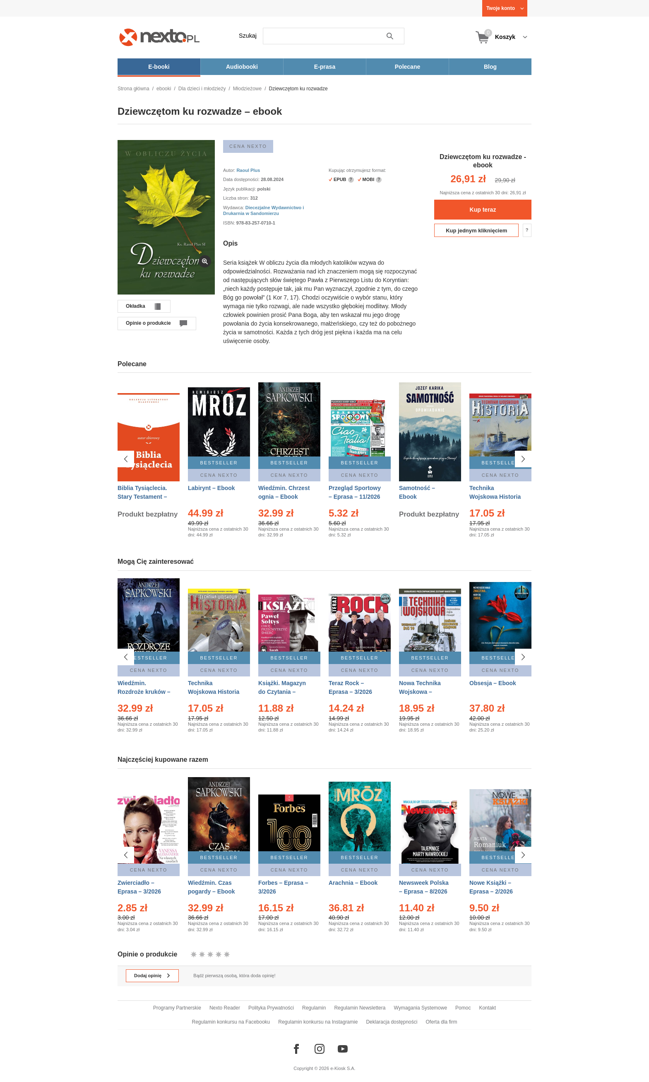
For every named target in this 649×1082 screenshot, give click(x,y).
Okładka (135, 306)
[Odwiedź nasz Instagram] (319, 1048)
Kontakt (487, 1008)
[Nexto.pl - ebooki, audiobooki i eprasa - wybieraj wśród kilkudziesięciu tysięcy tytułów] (160, 37)
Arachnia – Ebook (353, 882)
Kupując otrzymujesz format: (357, 170)
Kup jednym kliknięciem (476, 230)
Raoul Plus (248, 170)
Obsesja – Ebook (492, 683)
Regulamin (314, 1008)
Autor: (229, 170)
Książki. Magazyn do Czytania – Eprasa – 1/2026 (282, 692)
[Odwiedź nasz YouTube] (342, 1048)
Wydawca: (234, 207)
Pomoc (463, 1008)
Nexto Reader (224, 1008)
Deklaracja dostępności (391, 1022)
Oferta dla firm (441, 1022)
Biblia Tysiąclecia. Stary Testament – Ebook (142, 497)
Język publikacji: (240, 188)
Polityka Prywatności (271, 1008)
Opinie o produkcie (148, 323)
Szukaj (248, 35)
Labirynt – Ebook (211, 488)
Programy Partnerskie (177, 1008)
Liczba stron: (236, 198)
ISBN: (229, 222)
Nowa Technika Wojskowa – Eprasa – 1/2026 (420, 692)
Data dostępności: (242, 179)
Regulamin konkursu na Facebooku (231, 1022)
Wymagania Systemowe (420, 1008)
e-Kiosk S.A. (343, 1068)
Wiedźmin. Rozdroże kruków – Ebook (144, 692)
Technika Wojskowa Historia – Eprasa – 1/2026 (495, 497)
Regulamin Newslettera (359, 1008)
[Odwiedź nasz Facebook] (296, 1048)
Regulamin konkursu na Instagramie (318, 1022)
